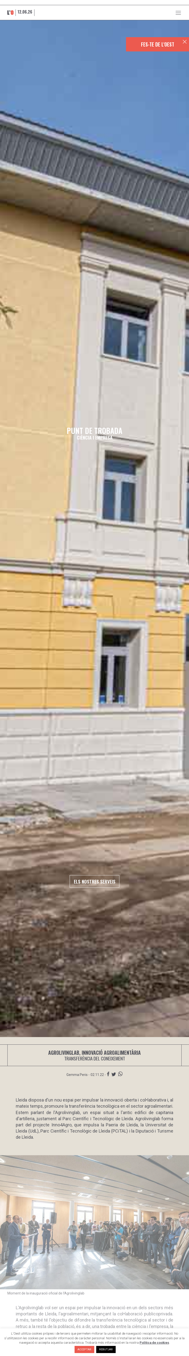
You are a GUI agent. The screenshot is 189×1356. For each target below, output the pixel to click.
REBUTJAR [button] (106, 1349)
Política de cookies (154, 1342)
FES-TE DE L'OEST (157, 44)
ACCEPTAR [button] (84, 1349)
